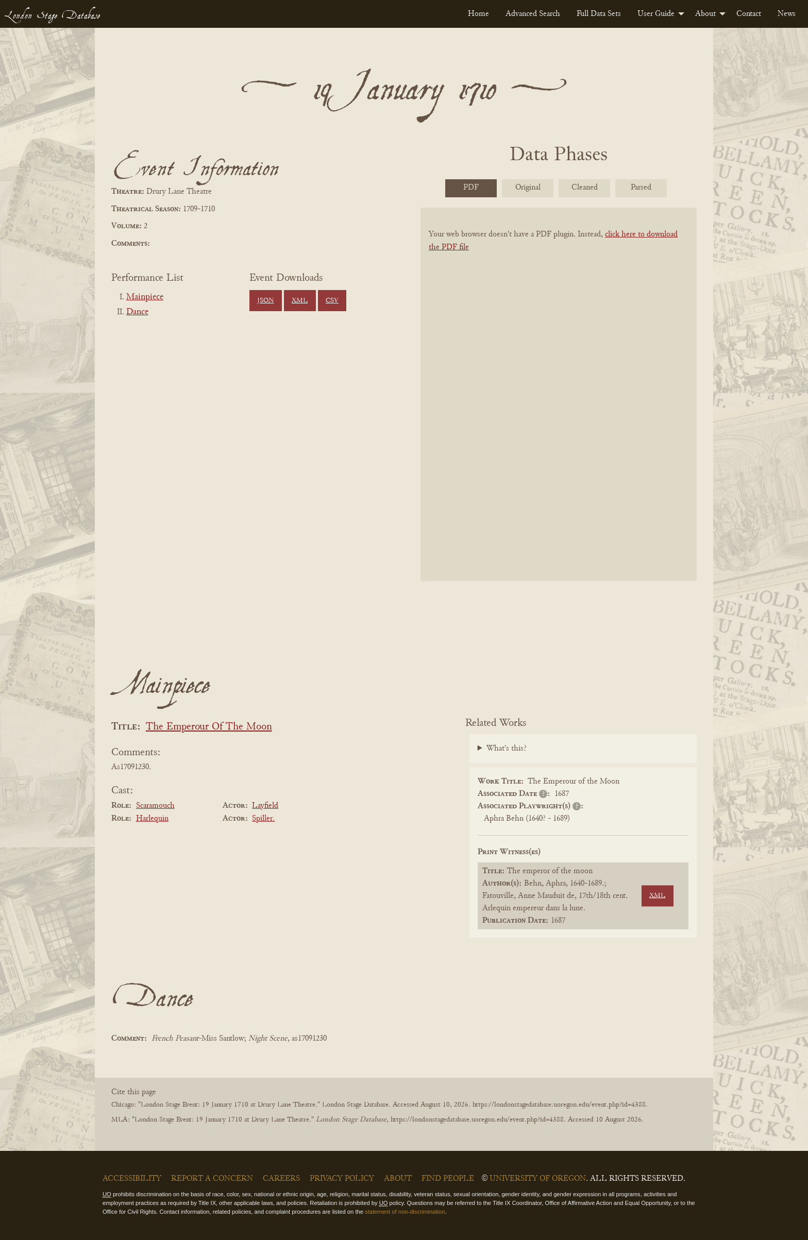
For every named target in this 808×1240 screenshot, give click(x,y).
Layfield (265, 806)
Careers (281, 1179)
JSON (265, 300)
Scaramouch (155, 806)
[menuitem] (478, 14)
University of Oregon (538, 1179)
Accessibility (132, 1179)
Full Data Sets (599, 14)
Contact (748, 14)
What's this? (506, 748)
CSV (332, 300)
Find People (448, 1179)
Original (528, 187)
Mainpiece (144, 297)
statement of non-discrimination (405, 1212)
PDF (471, 187)
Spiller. (263, 818)
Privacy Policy (342, 1179)
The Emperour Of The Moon (209, 727)
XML (300, 300)
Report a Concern (212, 1179)
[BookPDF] (558, 408)
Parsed (641, 187)
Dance (137, 312)
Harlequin (152, 818)
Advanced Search (533, 14)
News (787, 14)
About (705, 14)
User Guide (656, 14)
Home (478, 14)
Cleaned (584, 187)
